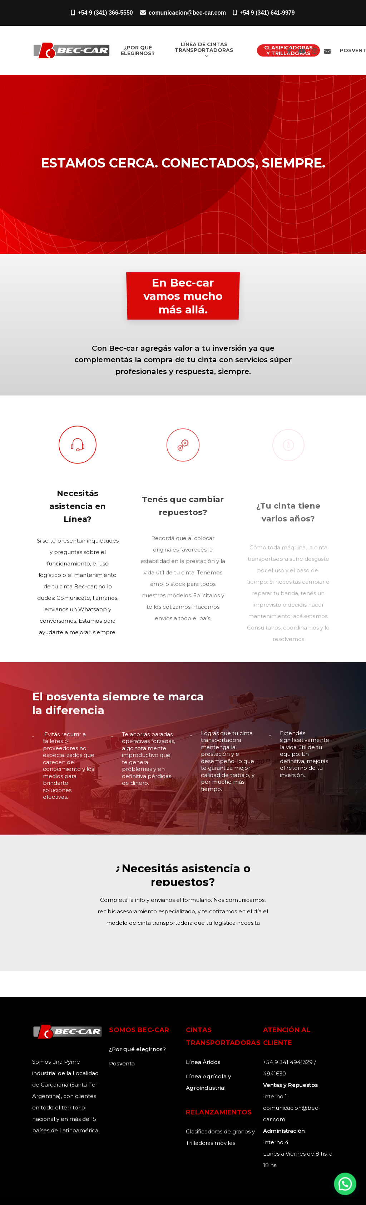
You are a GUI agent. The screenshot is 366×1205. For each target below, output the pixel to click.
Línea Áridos (203, 1062)
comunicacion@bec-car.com (183, 13)
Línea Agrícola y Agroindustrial (208, 1082)
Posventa (122, 1063)
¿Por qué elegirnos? (137, 1049)
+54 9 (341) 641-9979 (264, 13)
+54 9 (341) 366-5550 (102, 13)
